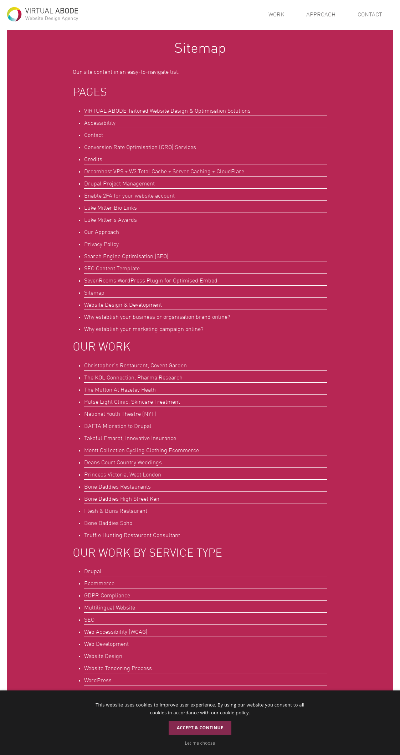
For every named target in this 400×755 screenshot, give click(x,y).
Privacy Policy (101, 245)
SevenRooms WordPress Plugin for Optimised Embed (150, 281)
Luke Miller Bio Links (110, 208)
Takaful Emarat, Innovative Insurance (130, 439)
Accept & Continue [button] (200, 728)
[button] (200, 743)
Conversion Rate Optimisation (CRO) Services (140, 148)
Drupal (93, 572)
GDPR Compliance (107, 596)
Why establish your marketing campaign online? (144, 329)
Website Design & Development (123, 305)
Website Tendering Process (118, 669)
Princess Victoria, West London (122, 475)
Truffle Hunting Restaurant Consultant (132, 536)
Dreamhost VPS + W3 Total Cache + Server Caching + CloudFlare (164, 172)
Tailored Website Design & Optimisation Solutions (167, 111)
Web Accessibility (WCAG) (116, 632)
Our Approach (101, 232)
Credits (93, 160)
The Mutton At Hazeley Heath (120, 390)
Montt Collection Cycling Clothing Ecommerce (141, 451)
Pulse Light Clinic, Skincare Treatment (132, 402)
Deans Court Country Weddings (123, 463)
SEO (89, 620)
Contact (370, 15)
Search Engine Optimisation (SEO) (126, 257)
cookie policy (234, 712)
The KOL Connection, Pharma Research (133, 378)
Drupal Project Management (119, 184)
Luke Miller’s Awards (110, 220)
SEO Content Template (112, 269)
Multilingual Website (109, 608)
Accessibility (100, 123)
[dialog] (200, 722)
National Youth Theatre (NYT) (120, 414)
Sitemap (94, 293)
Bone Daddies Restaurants (117, 487)
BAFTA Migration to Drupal (118, 426)
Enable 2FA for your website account (129, 196)
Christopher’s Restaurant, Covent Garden (135, 366)
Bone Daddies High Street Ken (121, 499)
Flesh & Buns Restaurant (115, 511)
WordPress (98, 681)
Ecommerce (99, 584)
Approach (320, 15)
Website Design (103, 656)
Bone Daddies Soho (108, 523)
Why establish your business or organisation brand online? (157, 317)
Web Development (106, 644)
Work (276, 15)
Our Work (101, 347)
